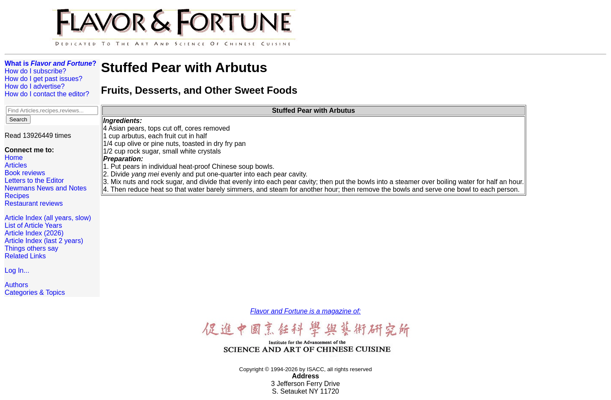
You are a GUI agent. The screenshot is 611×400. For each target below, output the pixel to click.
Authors (16, 284)
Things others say (31, 248)
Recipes (17, 195)
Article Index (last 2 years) (44, 240)
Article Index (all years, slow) (48, 217)
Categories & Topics (35, 292)
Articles (16, 165)
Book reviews (25, 172)
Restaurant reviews (34, 203)
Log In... (17, 270)
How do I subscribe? (35, 71)
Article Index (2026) (34, 233)
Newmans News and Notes (46, 188)
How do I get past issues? (43, 78)
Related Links (25, 256)
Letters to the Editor (34, 180)
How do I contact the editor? (47, 94)
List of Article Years (33, 225)
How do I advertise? (34, 86)
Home (14, 157)
